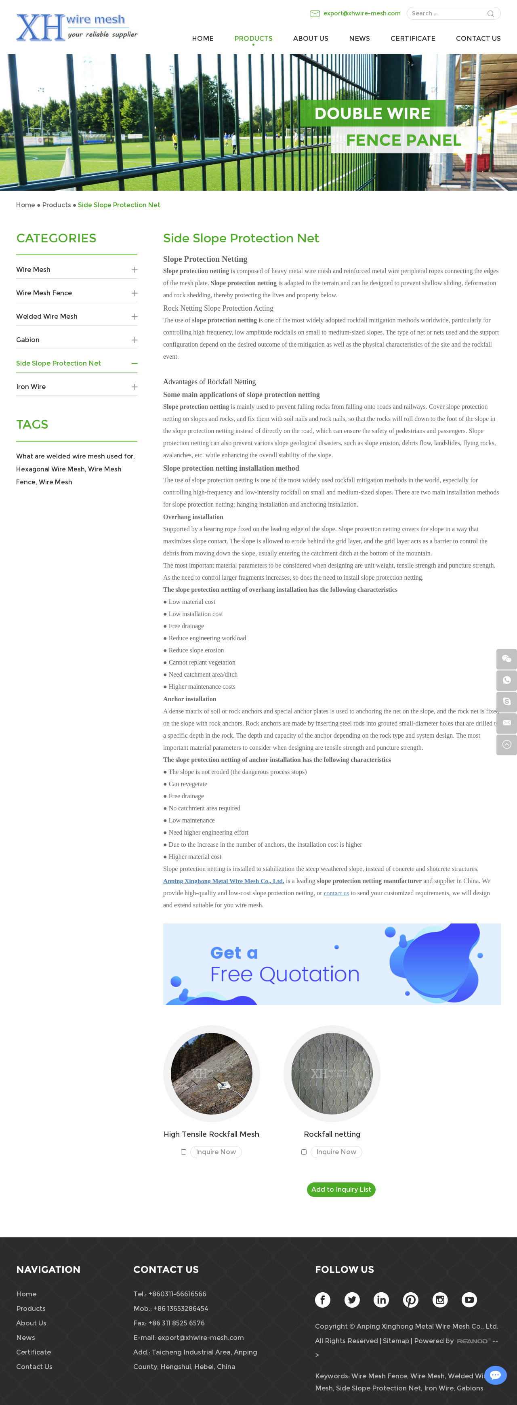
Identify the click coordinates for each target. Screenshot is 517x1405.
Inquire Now (216, 1152)
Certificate (413, 38)
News (359, 38)
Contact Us (478, 38)
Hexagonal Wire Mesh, (65, 469)
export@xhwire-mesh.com (362, 13)
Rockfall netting (332, 1134)
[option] (258, 122)
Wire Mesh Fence (76, 293)
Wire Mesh (76, 269)
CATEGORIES (56, 238)
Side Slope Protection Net (122, 205)
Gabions (470, 1388)
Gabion (76, 340)
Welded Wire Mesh (76, 316)
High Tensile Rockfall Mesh (211, 1134)
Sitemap (396, 1341)
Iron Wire (76, 387)
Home (203, 38)
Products (253, 38)
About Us (310, 38)
